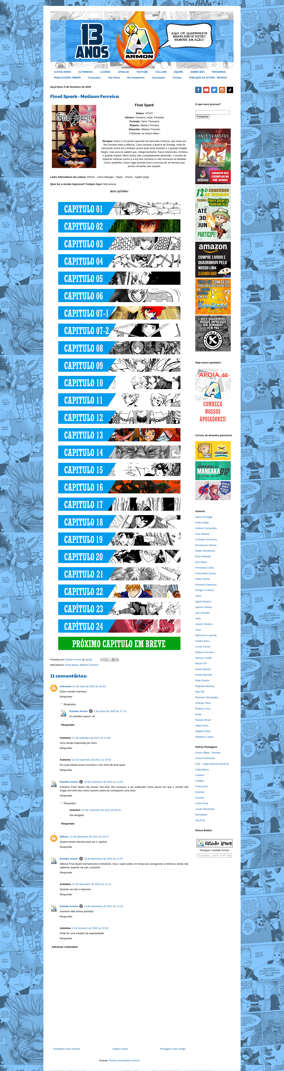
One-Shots (114, 77)
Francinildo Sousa (205, 573)
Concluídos (94, 77)
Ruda (198, 714)
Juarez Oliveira (203, 624)
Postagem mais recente (66, 1048)
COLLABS (161, 72)
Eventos (200, 792)
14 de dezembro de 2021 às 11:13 (103, 906)
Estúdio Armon (78, 711)
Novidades (201, 814)
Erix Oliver (201, 562)
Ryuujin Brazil (203, 719)
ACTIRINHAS (85, 72)
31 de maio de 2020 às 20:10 (89, 686)
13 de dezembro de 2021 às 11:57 (103, 858)
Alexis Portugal (203, 516)
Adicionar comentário (65, 946)
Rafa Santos (202, 680)
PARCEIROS (219, 72)
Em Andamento (136, 77)
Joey (198, 618)
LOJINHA (105, 72)
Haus (198, 595)
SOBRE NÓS (197, 72)
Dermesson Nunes (206, 545)
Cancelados (158, 77)
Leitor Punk (201, 803)
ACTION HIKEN (62, 72)
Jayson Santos (203, 607)
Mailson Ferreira (89, 664)
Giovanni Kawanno (206, 584)
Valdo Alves (201, 725)
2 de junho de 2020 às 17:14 (110, 711)
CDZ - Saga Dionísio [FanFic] (212, 763)
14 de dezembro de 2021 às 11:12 (91, 884)
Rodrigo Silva (202, 702)
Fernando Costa (204, 567)
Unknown (65, 686)
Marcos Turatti (203, 657)
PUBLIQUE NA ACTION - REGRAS (208, 77)
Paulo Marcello (203, 674)
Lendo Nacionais (204, 809)
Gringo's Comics (204, 590)
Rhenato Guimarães (206, 697)
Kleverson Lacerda (206, 635)
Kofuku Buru (202, 641)
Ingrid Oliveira (203, 601)
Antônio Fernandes (206, 528)
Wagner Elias (202, 731)
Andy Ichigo (202, 522)
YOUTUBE (142, 72)
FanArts (199, 797)
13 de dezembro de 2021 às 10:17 (89, 836)
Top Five (200, 820)
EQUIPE (178, 72)
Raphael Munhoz (205, 686)
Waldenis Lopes (204, 736)
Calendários (202, 769)
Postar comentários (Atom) (124, 1060)
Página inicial (120, 1048)
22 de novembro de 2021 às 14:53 (103, 781)
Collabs (199, 780)
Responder (66, 696)
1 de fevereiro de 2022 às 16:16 (90, 928)
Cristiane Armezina (206, 539)
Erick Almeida (203, 556)
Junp (198, 629)
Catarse (199, 775)
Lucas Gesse (202, 646)
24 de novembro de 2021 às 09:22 (101, 810)
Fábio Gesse (202, 578)
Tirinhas (177, 77)
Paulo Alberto (202, 669)
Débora (64, 836)
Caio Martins (202, 533)
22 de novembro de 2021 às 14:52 (91, 759)
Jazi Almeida (202, 612)
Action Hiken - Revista (207, 752)
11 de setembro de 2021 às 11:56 (91, 737)
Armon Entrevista (205, 758)
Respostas (70, 704)
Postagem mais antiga (172, 1048)
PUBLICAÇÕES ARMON (67, 77)
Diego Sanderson (205, 550)
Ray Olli (199, 691)
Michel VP (201, 663)
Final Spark (71, 664)
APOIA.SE (123, 72)
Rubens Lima (202, 708)
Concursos (201, 786)
